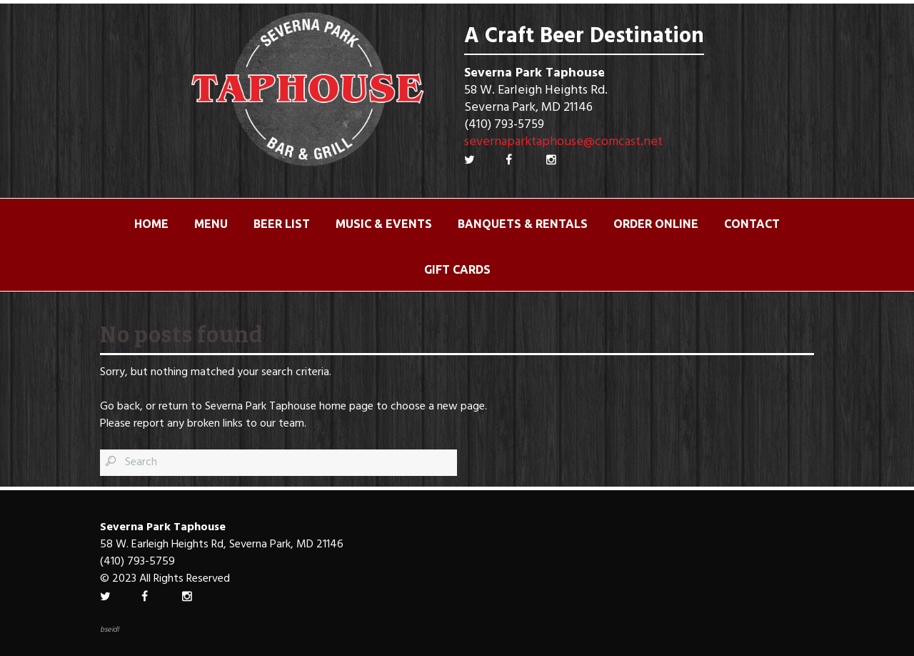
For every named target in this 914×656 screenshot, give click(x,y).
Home (151, 223)
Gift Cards (457, 269)
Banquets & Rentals (523, 223)
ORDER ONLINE (655, 223)
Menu (211, 223)
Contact (752, 223)
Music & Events (384, 223)
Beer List (281, 223)
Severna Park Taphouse (260, 406)
